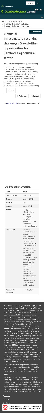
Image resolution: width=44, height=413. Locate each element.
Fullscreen (22, 96)
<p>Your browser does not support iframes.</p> (22, 138)
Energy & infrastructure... (16, 23)
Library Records (14, 21)
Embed (35, 96)
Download (36, 31)
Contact (6, 399)
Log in (39, 3)
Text (11, 90)
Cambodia (7, 6)
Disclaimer (7, 403)
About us (6, 396)
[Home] (3, 21)
